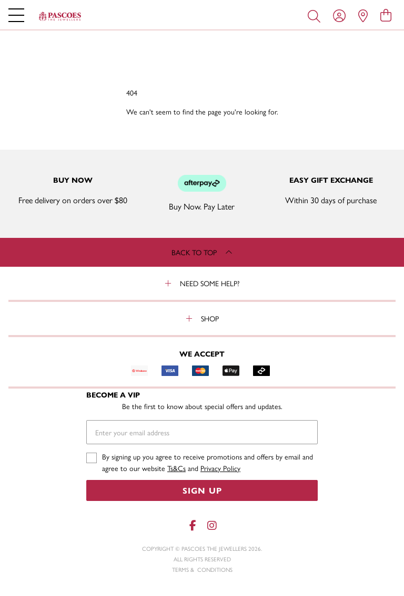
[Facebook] (192, 525)
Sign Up (202, 490)
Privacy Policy (220, 468)
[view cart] (385, 15)
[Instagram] (211, 525)
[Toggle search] (316, 15)
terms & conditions (202, 569)
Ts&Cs (176, 468)
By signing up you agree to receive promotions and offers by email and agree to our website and (207, 462)
